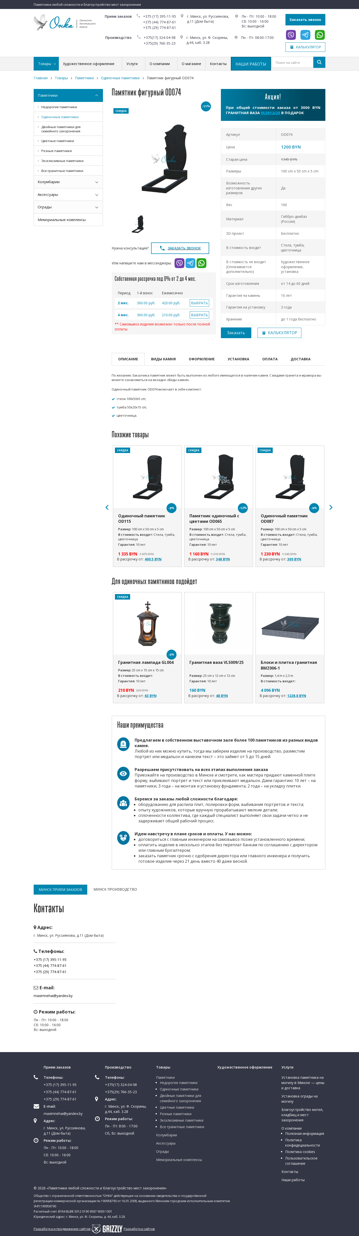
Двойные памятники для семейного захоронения (61, 129)
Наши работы (293, 1179)
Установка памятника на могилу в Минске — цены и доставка (302, 1082)
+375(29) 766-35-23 (160, 43)
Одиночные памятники (60, 117)
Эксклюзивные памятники (62, 160)
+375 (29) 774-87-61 (159, 27)
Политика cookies (300, 1151)
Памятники (48, 95)
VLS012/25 (270, 112)
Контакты (289, 1171)
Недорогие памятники (59, 107)
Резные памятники (56, 151)
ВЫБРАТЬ (199, 303)
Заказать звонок (305, 19)
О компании (291, 1128)
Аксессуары (48, 194)
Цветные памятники (57, 141)
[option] (164, 158)
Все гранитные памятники (62, 170)
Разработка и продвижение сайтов (62, 1229)
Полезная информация (304, 1133)
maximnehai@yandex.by (53, 995)
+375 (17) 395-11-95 (159, 16)
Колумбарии (49, 181)
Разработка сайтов (139, 1229)
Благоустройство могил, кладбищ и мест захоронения (302, 1114)
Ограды (45, 206)
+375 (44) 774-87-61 (159, 22)
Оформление (202, 359)
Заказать (236, 332)
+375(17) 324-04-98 (160, 37)
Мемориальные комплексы (62, 219)
